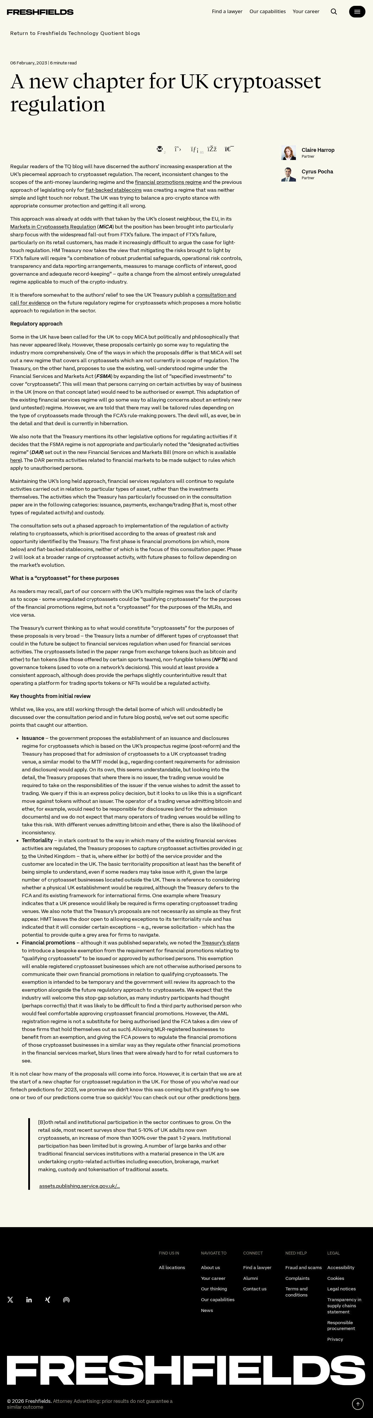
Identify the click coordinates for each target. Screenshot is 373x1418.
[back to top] (358, 1404)
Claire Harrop (318, 150)
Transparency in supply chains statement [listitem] (344, 1306)
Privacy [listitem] (335, 1339)
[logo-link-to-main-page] (40, 12)
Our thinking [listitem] (214, 1289)
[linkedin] (194, 149)
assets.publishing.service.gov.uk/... (79, 1186)
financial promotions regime (168, 182)
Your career (306, 10)
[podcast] (66, 1299)
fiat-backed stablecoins (114, 190)
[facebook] (211, 149)
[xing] (47, 1299)
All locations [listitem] (172, 1267)
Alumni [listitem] (250, 1278)
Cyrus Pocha (317, 171)
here (15, 460)
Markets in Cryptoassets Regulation (53, 227)
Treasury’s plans (220, 943)
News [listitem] (207, 1310)
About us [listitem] (210, 1267)
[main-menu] (357, 10)
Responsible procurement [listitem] (341, 1325)
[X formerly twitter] (10, 1299)
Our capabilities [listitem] (218, 1299)
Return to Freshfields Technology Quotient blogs (75, 33)
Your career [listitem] (213, 1278)
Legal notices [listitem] (341, 1289)
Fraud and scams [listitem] (303, 1267)
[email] (159, 149)
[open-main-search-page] (334, 10)
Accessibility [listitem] (340, 1267)
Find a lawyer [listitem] (257, 1267)
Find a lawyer (227, 10)
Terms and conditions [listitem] (296, 1292)
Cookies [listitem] (335, 1278)
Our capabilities (268, 10)
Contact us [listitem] (255, 1289)
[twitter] (177, 149)
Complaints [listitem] (297, 1278)
